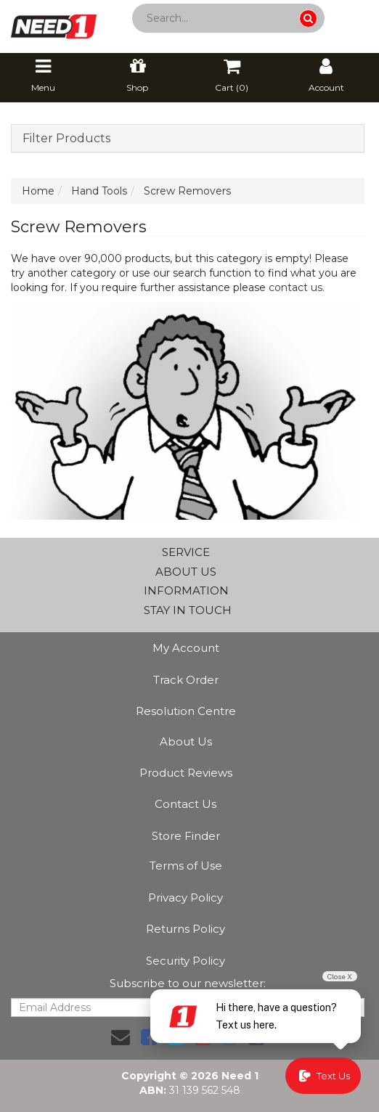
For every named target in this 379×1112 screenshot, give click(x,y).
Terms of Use (186, 865)
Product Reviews (185, 773)
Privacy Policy (185, 897)
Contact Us (185, 804)
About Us (186, 741)
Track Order (186, 680)
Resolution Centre (186, 711)
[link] (149, 1037)
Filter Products (66, 138)
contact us (295, 287)
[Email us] (120, 1037)
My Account (185, 648)
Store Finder (186, 836)
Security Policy (185, 961)
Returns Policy (185, 929)
